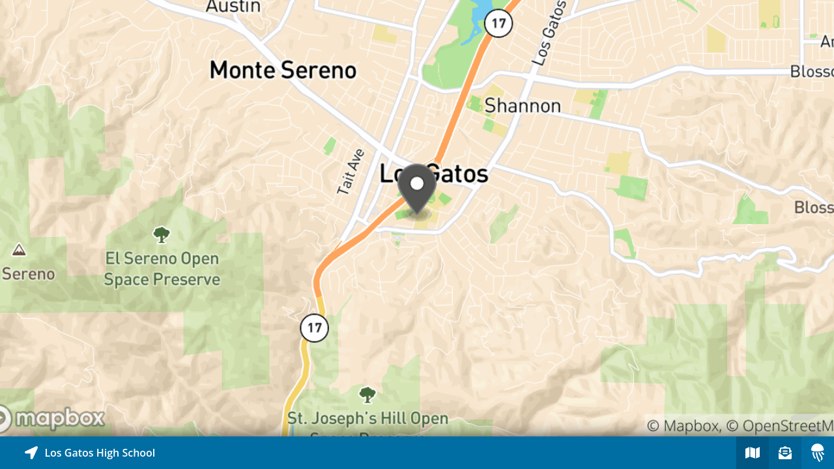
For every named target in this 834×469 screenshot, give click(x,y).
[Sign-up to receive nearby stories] (785, 452)
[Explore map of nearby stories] (417, 218)
